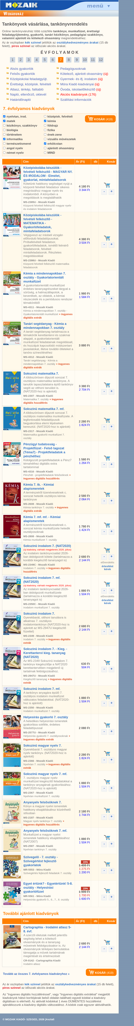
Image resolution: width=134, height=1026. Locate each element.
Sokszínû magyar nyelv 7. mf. (45, 774)
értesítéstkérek (107, 568)
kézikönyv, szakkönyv (20, 125)
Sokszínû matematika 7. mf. (43, 409)
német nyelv (13, 152)
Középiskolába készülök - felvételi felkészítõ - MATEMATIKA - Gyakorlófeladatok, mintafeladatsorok (42, 223)
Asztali (50, 1019)
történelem (12, 134)
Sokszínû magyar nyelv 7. (42, 745)
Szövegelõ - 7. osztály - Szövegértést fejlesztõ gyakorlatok (40, 861)
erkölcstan (53, 143)
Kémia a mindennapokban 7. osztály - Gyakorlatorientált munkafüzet (44, 277)
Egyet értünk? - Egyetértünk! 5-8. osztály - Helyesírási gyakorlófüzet (48, 887)
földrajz (51, 125)
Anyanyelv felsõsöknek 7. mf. (45, 830)
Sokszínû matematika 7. (41, 373)
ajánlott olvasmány (59, 148)
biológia (10, 130)
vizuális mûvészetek (60, 139)
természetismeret (17, 143)
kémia (50, 121)
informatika (13, 139)
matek (9, 121)
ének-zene (53, 134)
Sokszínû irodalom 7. (39, 613)
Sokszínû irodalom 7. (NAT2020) (47, 546)
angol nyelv (13, 148)
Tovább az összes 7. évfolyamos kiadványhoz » (36, 974)
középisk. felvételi (58, 116)
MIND (49, 152)
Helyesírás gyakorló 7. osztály (45, 717)
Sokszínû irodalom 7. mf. (41, 689)
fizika (49, 130)
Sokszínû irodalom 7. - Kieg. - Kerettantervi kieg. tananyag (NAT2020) (45, 653)
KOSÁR (96, 119)
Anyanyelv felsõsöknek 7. (42, 802)
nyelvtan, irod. (15, 116)
